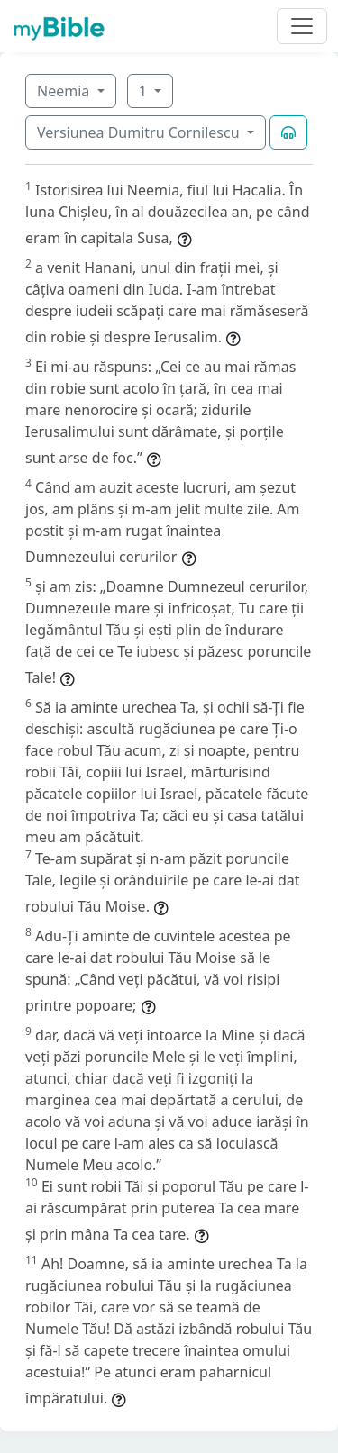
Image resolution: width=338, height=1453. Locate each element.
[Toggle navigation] (302, 26)
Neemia (65, 91)
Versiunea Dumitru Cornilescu (140, 132)
